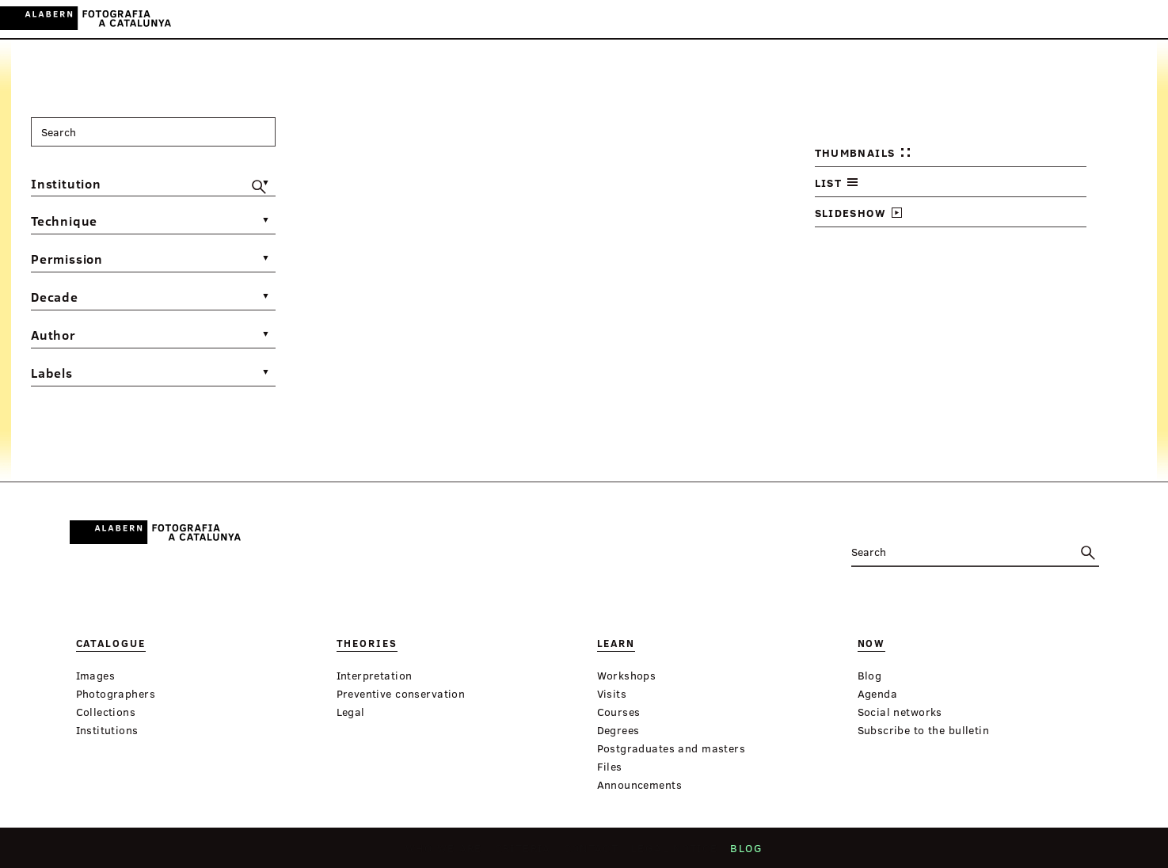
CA (1078, 19)
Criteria (525, 853)
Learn (567, 19)
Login (1044, 19)
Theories (510, 19)
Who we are (449, 853)
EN (1121, 19)
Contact (591, 853)
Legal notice (671, 853)
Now (608, 19)
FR (1143, 19)
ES (1100, 19)
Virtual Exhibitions (696, 19)
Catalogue (440, 19)
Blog (740, 853)
